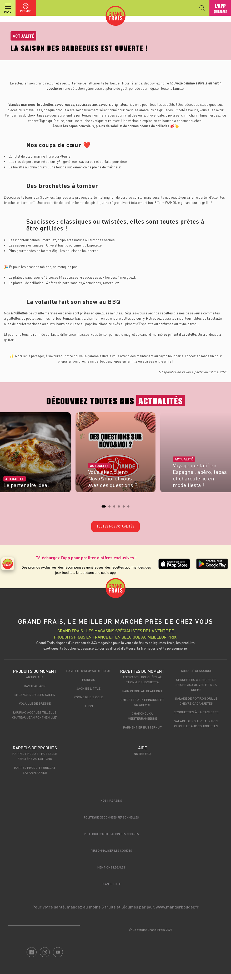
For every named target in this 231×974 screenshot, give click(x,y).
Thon (88, 706)
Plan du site (111, 884)
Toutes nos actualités (115, 526)
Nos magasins (111, 800)
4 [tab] (120, 508)
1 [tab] (104, 508)
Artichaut (35, 677)
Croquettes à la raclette (196, 712)
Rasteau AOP (35, 686)
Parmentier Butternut (142, 727)
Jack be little (89, 688)
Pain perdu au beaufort (142, 691)
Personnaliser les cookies (111, 850)
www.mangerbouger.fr (177, 907)
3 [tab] (115, 508)
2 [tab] (111, 508)
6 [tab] (130, 508)
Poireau (88, 679)
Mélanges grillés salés (34, 694)
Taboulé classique (196, 671)
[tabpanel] (115, 454)
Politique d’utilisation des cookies (111, 834)
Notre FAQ (142, 753)
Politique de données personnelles (111, 817)
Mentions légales (111, 867)
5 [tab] (125, 508)
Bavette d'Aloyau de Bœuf (88, 671)
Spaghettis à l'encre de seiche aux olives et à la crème (196, 684)
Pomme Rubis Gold (88, 697)
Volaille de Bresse (35, 703)
